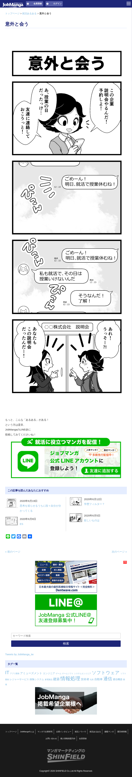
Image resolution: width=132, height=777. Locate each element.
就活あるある (29, 13)
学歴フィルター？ (94, 504)
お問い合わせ (51, 738)
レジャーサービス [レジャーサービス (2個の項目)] (19, 679)
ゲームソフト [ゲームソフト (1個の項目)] (67, 673)
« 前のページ (12, 551)
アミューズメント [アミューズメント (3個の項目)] (31, 673)
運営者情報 (122, 732)
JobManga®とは (27, 732)
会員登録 (38, 3)
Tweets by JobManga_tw (19, 654)
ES (21, 523)
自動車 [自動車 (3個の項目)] (98, 679)
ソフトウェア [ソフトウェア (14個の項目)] (106, 672)
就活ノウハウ (80, 732)
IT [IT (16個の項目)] (7, 672)
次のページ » (119, 551)
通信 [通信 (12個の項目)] (107, 678)
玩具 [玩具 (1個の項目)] (92, 679)
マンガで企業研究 (45, 732)
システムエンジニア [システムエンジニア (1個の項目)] (82, 673)
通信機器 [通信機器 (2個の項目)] (117, 679)
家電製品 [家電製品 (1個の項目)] (48, 679)
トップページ (12, 13)
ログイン (57, 3)
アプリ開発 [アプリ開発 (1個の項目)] (14, 673)
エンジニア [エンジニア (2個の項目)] (49, 673)
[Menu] (128, 3)
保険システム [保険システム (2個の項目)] (37, 679)
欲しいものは (92, 520)
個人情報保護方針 (67, 738)
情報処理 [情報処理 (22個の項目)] (70, 678)
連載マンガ (109, 732)
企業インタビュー (63, 732)
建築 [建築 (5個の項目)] (56, 679)
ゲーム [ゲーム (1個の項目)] (58, 673)
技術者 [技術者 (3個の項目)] (85, 679)
